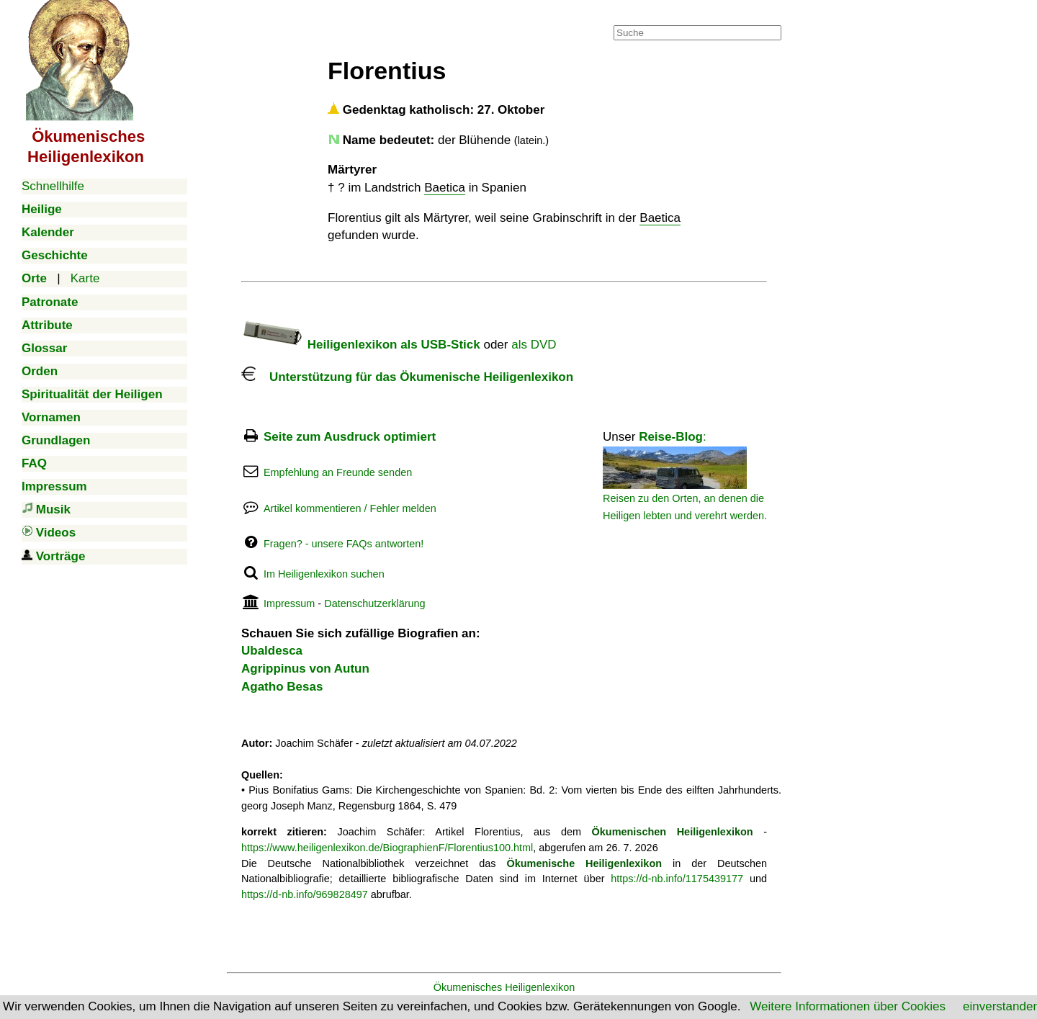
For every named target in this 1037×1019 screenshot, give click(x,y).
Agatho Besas (282, 686)
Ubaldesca (271, 650)
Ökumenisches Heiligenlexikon (504, 987)
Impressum (289, 603)
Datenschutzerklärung (374, 603)
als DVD (533, 344)
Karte (85, 278)
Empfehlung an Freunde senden (338, 472)
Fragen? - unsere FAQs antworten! (343, 543)
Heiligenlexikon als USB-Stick (360, 344)
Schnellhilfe (53, 186)
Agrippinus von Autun (305, 668)
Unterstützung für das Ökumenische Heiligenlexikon (407, 377)
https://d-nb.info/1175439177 (677, 878)
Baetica (444, 187)
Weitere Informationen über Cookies (848, 1006)
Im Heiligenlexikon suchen (324, 574)
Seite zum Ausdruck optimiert (350, 437)
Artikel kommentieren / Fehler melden (350, 508)
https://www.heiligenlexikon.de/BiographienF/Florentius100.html (387, 847)
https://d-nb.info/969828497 (304, 894)
